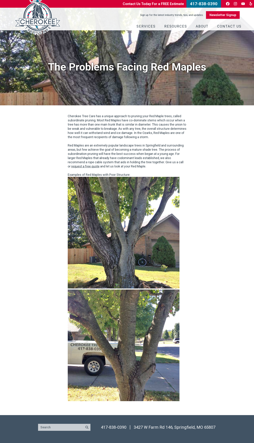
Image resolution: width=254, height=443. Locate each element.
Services (147, 26)
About (203, 26)
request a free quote (85, 166)
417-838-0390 (113, 427)
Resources (176, 26)
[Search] (86, 427)
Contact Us (230, 26)
